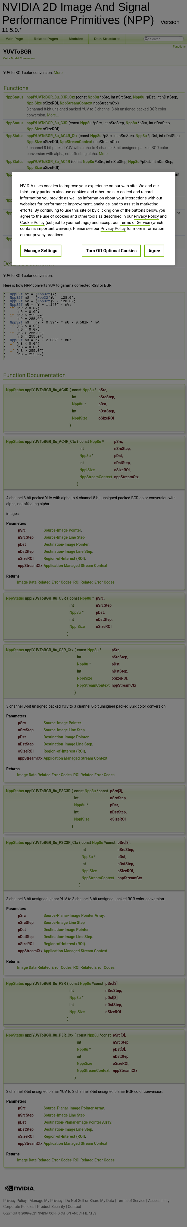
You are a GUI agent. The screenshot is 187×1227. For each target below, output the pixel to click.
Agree (154, 250)
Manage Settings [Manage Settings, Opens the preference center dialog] (40, 250)
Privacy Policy (146, 216)
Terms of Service (135, 222)
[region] (93, 219)
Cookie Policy (32, 222)
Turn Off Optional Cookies (111, 250)
